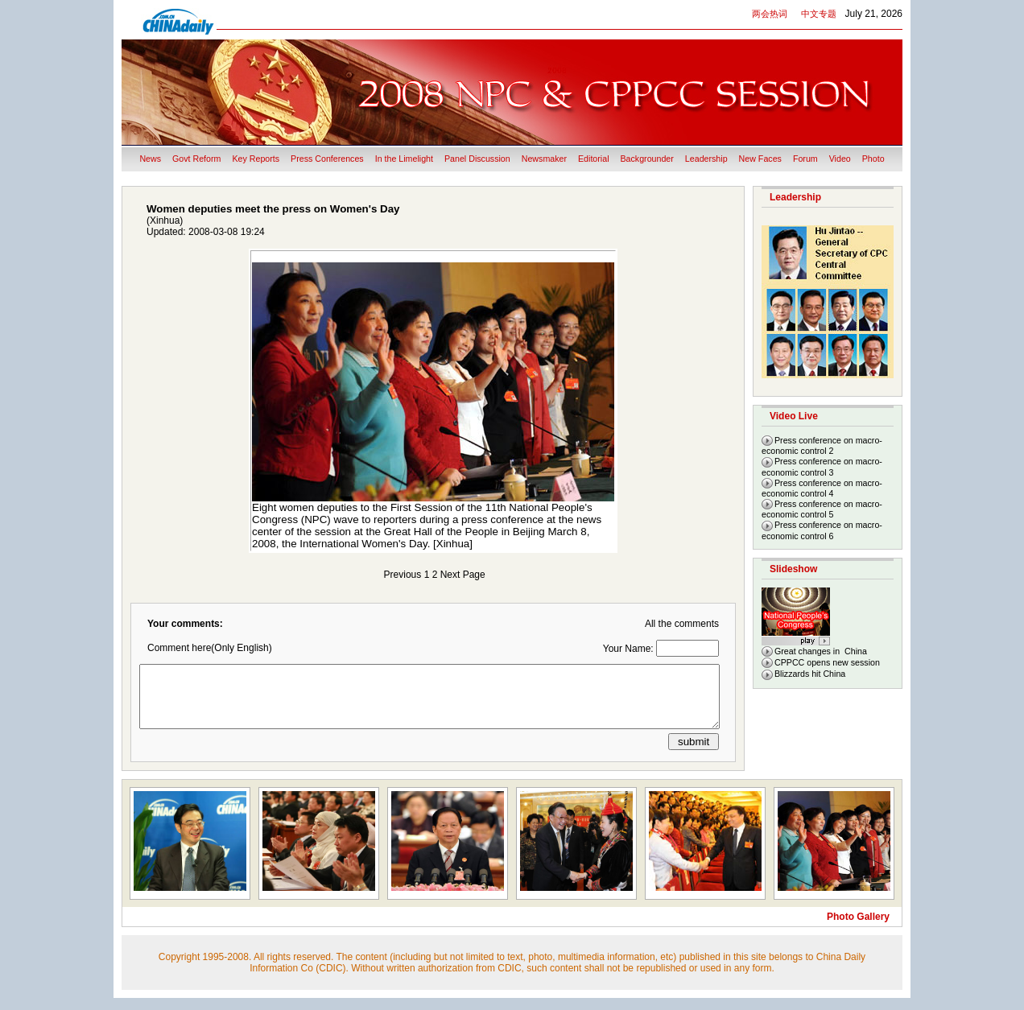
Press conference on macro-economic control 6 (822, 530)
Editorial (593, 158)
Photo (873, 158)
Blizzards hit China (809, 673)
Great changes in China (820, 651)
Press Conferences (327, 158)
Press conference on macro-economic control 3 (822, 466)
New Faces (760, 158)
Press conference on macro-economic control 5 (822, 509)
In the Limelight (404, 158)
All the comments (682, 623)
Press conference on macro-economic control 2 (822, 445)
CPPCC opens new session (827, 662)
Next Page (462, 574)
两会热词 (769, 14)
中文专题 (818, 14)
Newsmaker (544, 158)
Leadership (706, 158)
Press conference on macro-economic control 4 (822, 488)
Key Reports (255, 158)
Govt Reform (196, 158)
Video (840, 158)
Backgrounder (647, 158)
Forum (805, 158)
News (150, 158)
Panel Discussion (477, 158)
